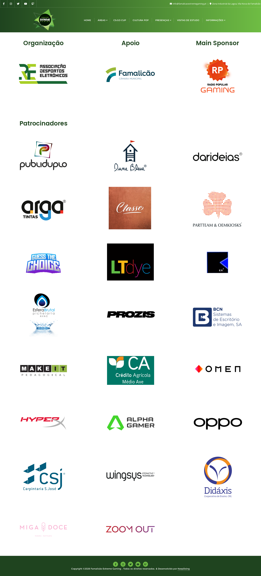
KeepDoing (184, 568)
